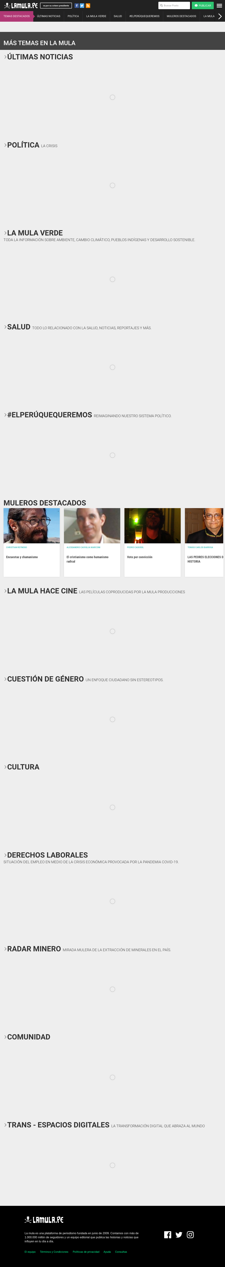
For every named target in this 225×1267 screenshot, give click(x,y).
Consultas (121, 1251)
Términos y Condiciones (54, 1251)
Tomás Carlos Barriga (200, 547)
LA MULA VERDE (96, 16)
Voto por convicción (139, 557)
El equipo (30, 1251)
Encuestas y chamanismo (22, 557)
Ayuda (107, 1251)
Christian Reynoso (16, 547)
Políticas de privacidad (86, 1251)
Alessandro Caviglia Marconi (83, 547)
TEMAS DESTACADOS (17, 16)
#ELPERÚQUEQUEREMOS (144, 16)
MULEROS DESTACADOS (181, 16)
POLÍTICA (73, 16)
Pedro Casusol (135, 547)
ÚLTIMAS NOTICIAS (48, 16)
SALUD (118, 16)
